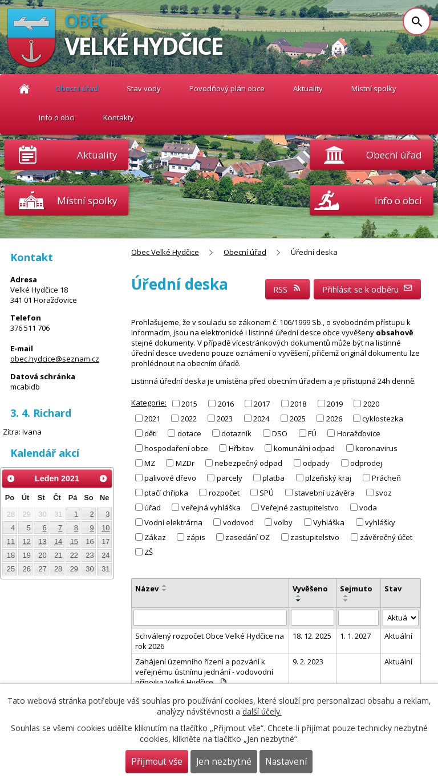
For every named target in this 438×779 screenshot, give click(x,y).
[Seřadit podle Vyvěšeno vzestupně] (299, 596)
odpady (316, 463)
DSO (279, 433)
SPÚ (266, 493)
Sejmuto (356, 588)
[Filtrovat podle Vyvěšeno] (312, 618)
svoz (383, 493)
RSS (287, 289)
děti (150, 433)
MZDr (185, 463)
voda (368, 507)
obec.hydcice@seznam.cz (54, 359)
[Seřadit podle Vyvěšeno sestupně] (299, 600)
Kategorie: (149, 402)
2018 (298, 403)
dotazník (236, 433)
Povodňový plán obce (227, 88)
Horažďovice (358, 433)
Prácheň (386, 478)
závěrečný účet (386, 537)
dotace (189, 433)
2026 (334, 418)
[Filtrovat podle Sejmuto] (358, 618)
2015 (189, 403)
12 (27, 541)
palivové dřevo (170, 478)
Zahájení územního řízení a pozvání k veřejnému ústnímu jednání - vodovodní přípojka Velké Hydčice (204, 671)
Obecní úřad (76, 88)
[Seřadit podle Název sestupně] (165, 590)
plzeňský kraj (328, 478)
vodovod (238, 522)
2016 (226, 403)
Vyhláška (328, 522)
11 (11, 541)
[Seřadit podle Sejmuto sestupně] (346, 600)
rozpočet (224, 493)
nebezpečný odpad (248, 463)
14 (58, 541)
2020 (371, 403)
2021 (152, 418)
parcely (229, 478)
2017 (262, 403)
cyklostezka (382, 418)
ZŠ (148, 552)
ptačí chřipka (166, 493)
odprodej (366, 463)
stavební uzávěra (324, 493)
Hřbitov (241, 448)
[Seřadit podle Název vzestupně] (165, 585)
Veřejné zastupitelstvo (300, 507)
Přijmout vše (156, 762)
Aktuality (97, 154)
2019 (335, 403)
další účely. (262, 711)
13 (42, 541)
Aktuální (398, 636)
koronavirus (376, 448)
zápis (195, 537)
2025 (298, 418)
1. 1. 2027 (355, 636)
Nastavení (286, 762)
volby (283, 522)
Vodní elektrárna (173, 522)
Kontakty (118, 117)
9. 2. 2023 (308, 661)
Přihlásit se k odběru (367, 289)
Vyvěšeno (310, 588)
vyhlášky (380, 522)
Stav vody (144, 88)
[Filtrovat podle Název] (210, 618)
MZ (149, 463)
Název (147, 588)
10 (106, 528)
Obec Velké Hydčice (24, 88)
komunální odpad (304, 448)
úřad (152, 507)
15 (74, 541)
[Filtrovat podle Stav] (401, 618)
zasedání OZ (247, 537)
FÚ (312, 433)
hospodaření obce (176, 448)
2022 (189, 418)
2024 (261, 418)
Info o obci (57, 117)
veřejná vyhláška (211, 507)
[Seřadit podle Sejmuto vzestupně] (346, 596)
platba (273, 478)
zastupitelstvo (314, 537)
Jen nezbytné (224, 762)
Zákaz (155, 537)
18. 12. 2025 (312, 636)
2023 (225, 418)
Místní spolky (373, 88)
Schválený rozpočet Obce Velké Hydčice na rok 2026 (209, 641)
